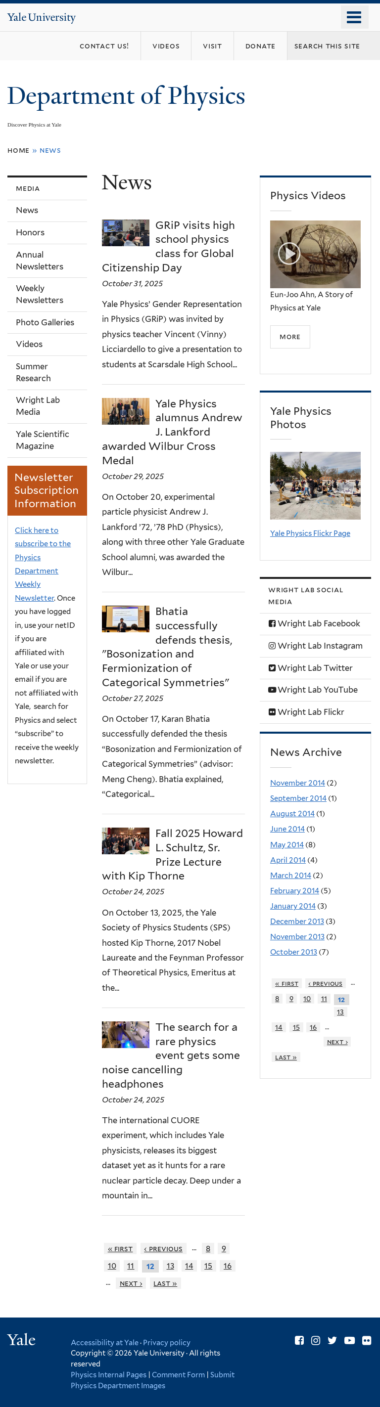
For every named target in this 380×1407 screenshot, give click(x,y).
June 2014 (287, 829)
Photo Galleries (45, 322)
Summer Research (33, 372)
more (290, 336)
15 (208, 1266)
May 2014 (287, 844)
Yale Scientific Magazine (42, 440)
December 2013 (297, 921)
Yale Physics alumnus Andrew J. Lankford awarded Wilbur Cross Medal (172, 432)
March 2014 (290, 875)
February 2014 (294, 890)
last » (165, 1283)
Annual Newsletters (39, 260)
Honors (30, 232)
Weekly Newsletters (39, 294)
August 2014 (292, 813)
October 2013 (293, 952)
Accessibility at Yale (105, 1342)
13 (170, 1266)
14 (189, 1266)
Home (18, 150)
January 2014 (293, 906)
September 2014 (298, 798)
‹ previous (163, 1248)
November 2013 (297, 936)
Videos (29, 344)
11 (130, 1266)
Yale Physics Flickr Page (310, 533)
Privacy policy (166, 1342)
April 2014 (288, 860)
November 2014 (297, 783)
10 (112, 1266)
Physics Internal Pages (108, 1374)
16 (228, 1266)
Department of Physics (129, 96)
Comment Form (178, 1374)
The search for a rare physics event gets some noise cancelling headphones (171, 1055)
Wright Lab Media (38, 406)
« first (120, 1248)
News (27, 210)
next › (131, 1283)
